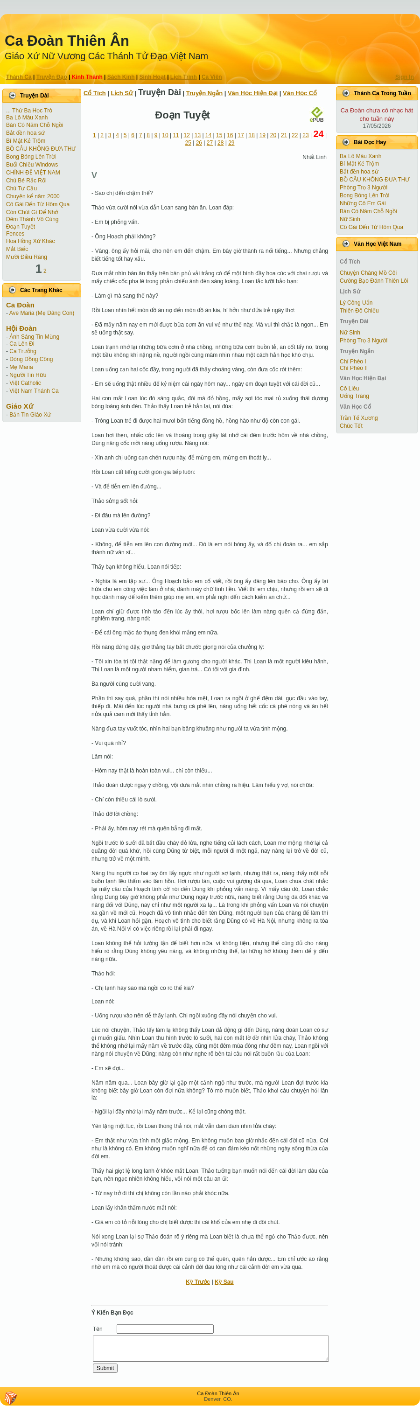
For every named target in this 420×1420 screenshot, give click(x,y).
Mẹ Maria (21, 367)
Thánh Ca (19, 77)
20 (273, 135)
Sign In (404, 77)
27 (210, 142)
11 (176, 135)
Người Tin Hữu (27, 375)
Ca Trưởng (22, 351)
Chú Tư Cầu (21, 188)
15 (219, 135)
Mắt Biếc (17, 249)
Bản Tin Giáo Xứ (30, 414)
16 (230, 135)
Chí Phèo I (353, 361)
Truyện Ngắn (204, 93)
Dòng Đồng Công (31, 359)
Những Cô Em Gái (363, 203)
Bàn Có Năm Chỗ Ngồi (34, 125)
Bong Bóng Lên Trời (31, 156)
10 (165, 135)
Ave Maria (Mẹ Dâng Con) (42, 313)
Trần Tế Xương (359, 418)
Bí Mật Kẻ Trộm (25, 141)
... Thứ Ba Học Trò (29, 110)
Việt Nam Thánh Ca (33, 391)
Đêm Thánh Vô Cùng (32, 219)
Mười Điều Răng (26, 257)
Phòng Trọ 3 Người (363, 187)
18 (251, 135)
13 (198, 135)
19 (262, 135)
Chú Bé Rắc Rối (26, 180)
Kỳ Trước (198, 1282)
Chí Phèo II (354, 368)
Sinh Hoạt (153, 77)
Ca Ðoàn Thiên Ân (67, 41)
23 (305, 135)
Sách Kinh (121, 77)
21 (284, 135)
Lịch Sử (122, 93)
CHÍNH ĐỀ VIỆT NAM (33, 172)
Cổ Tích (95, 93)
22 (295, 135)
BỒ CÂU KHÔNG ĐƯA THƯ (41, 149)
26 (199, 142)
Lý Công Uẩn (356, 302)
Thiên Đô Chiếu (359, 310)
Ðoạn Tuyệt (20, 226)
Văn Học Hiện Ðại (253, 93)
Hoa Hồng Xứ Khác (30, 241)
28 (220, 142)
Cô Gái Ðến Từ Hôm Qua (38, 204)
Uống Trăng (354, 396)
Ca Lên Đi (21, 344)
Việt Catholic (25, 383)
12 (187, 135)
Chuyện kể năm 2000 (33, 196)
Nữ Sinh (350, 219)
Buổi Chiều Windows (32, 164)
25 (188, 142)
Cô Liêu (349, 388)
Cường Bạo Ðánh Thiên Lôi (374, 281)
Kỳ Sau (224, 1282)
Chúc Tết (351, 426)
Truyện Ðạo (51, 77)
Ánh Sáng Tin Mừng (34, 337)
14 (208, 135)
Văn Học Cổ (300, 93)
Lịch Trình (183, 77)
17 (241, 135)
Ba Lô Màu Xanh (27, 117)
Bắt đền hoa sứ (25, 133)
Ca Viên (212, 77)
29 (231, 142)
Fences (15, 233)
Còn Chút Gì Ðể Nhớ (32, 212)
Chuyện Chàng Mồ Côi (368, 273)
